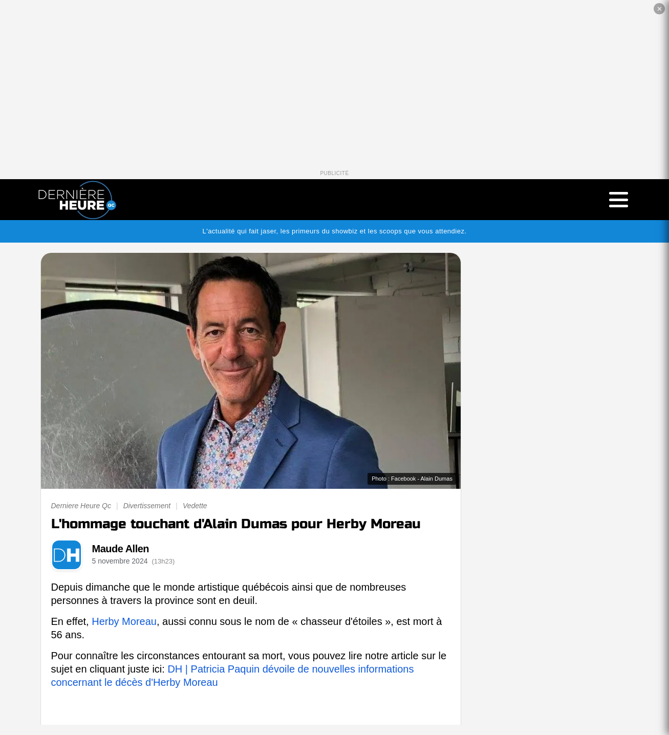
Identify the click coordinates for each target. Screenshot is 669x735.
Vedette (195, 506)
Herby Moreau (124, 621)
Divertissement (147, 506)
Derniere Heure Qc (81, 506)
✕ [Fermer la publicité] (659, 9)
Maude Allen (120, 548)
